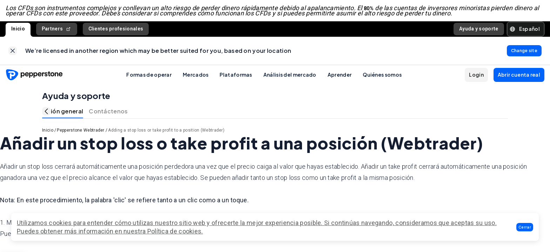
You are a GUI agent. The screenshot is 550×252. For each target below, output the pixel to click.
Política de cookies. (175, 231)
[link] (12, 51)
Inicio (18, 29)
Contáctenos (108, 111)
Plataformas (236, 75)
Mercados (195, 75)
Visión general (62, 111)
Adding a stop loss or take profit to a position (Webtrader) (166, 130)
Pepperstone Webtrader (80, 130)
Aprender (339, 75)
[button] (524, 227)
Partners (57, 29)
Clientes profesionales (115, 29)
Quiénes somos (382, 75)
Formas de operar (149, 75)
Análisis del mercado (289, 75)
